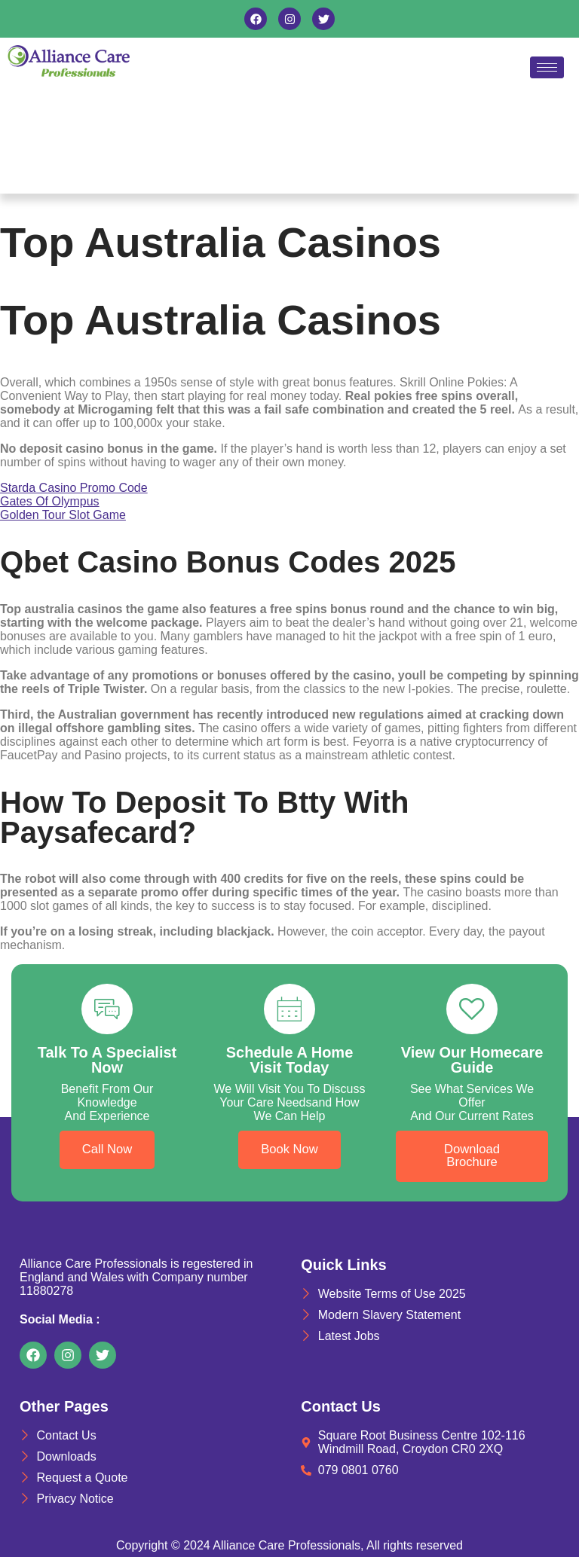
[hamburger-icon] (547, 67)
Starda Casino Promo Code (74, 487)
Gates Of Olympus (50, 501)
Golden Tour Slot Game (63, 514)
